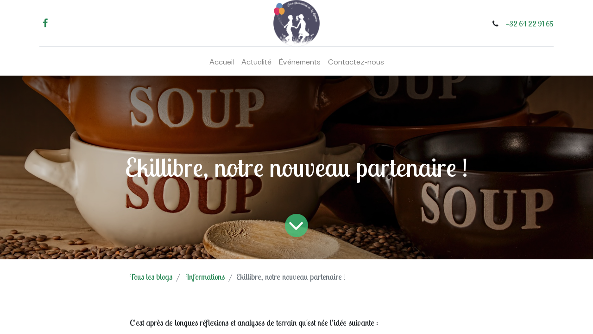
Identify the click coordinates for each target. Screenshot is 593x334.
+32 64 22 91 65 (529, 23)
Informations (205, 276)
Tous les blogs (151, 276)
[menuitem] (222, 61)
